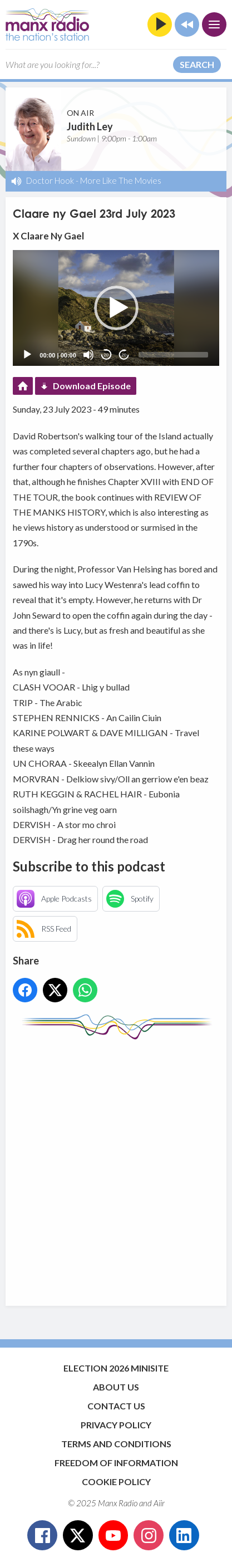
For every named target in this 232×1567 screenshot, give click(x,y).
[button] (116, 308)
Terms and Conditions (116, 1443)
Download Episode (92, 385)
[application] (116, 308)
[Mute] (88, 354)
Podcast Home (23, 386)
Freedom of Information (116, 1462)
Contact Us (116, 1405)
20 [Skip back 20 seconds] (105, 355)
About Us (116, 1387)
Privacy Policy (116, 1424)
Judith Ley (90, 126)
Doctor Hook (50, 180)
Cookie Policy (116, 1481)
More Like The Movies (120, 180)
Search (197, 64)
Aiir (159, 1503)
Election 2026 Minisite (116, 1368)
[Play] (27, 354)
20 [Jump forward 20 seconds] (123, 355)
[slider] (173, 355)
